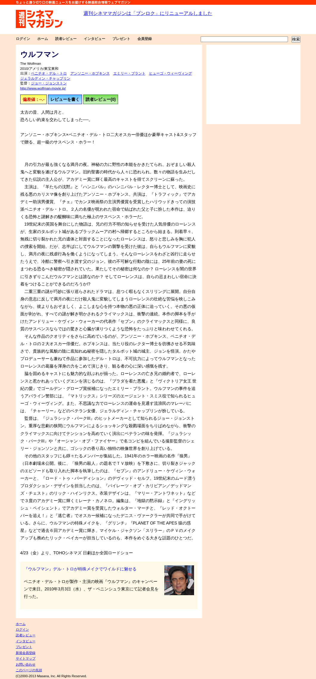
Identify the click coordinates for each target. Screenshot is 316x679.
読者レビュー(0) (101, 99)
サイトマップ (25, 658)
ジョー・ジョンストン (49, 83)
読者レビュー (66, 39)
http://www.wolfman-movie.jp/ (43, 88)
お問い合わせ (25, 664)
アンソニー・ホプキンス (90, 73)
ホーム (42, 39)
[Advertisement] (253, 84)
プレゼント (121, 39)
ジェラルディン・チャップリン (45, 78)
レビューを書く (65, 99)
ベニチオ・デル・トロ (49, 73)
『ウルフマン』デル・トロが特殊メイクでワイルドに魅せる (80, 569)
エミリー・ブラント (129, 73)
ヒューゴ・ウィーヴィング (170, 73)
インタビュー (94, 39)
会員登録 (144, 39)
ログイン (23, 39)
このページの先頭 (29, 670)
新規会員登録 (25, 653)
